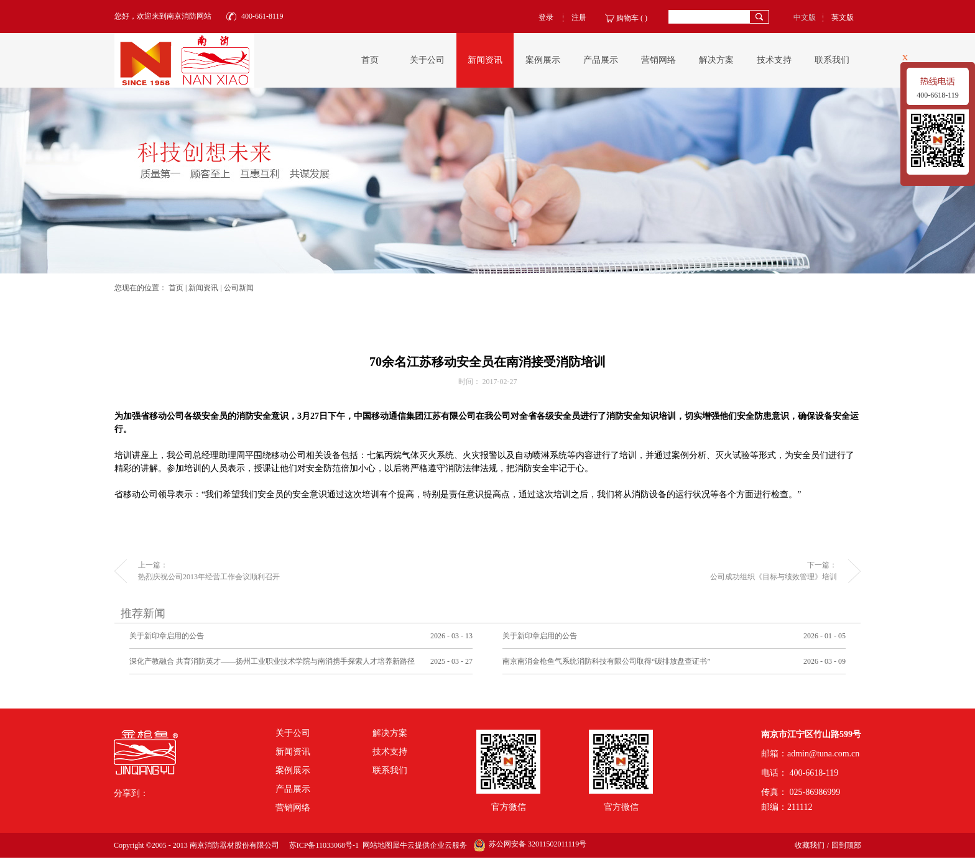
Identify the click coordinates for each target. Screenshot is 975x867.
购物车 (627, 18)
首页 (370, 60)
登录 (545, 17)
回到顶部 (846, 845)
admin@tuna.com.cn (823, 753)
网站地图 (375, 845)
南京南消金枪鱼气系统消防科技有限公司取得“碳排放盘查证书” (606, 661)
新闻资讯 (203, 287)
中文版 (804, 17)
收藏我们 (810, 845)
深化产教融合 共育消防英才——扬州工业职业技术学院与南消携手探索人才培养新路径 (272, 661)
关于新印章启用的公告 (166, 635)
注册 (578, 17)
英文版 (842, 17)
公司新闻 (239, 287)
